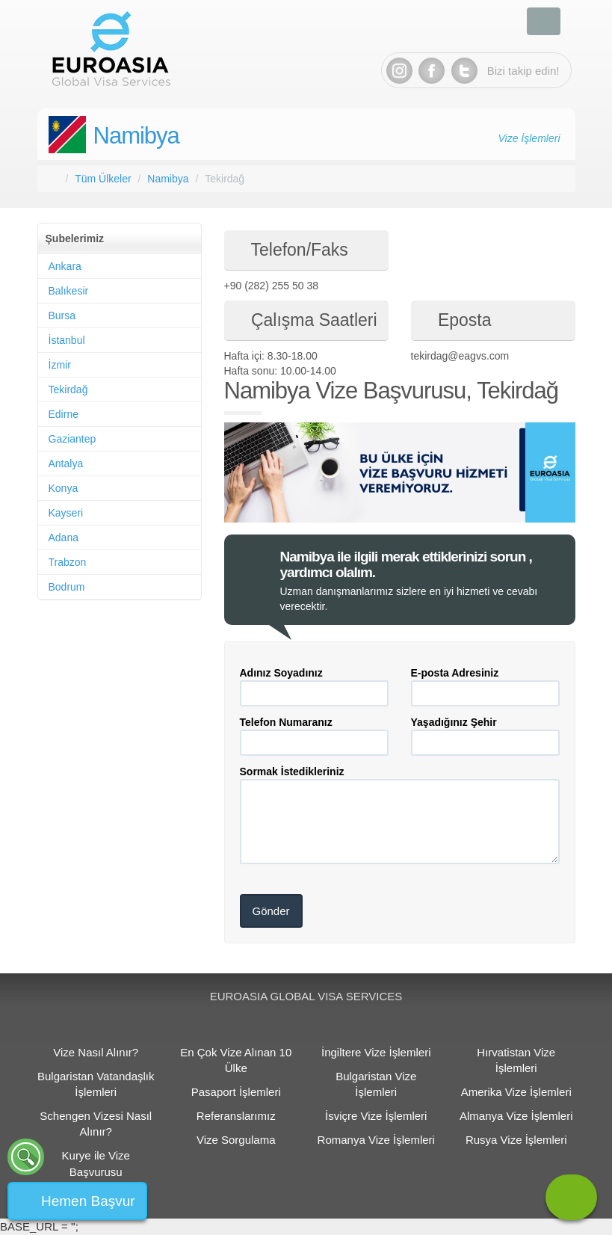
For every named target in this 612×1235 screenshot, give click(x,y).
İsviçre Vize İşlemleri (376, 1115)
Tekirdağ (68, 389)
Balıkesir (69, 291)
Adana (63, 537)
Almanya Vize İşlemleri (516, 1115)
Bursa (62, 315)
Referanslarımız (236, 1115)
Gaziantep (72, 439)
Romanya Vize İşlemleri (376, 1139)
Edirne (63, 414)
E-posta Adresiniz (455, 673)
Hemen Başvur (88, 1201)
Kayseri (66, 513)
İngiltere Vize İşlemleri (375, 1052)
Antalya (66, 463)
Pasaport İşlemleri (236, 1091)
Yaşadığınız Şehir (454, 722)
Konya (63, 488)
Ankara (65, 266)
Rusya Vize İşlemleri (516, 1139)
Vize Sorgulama (236, 1139)
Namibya (136, 136)
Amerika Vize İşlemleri (516, 1091)
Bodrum (67, 587)
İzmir (60, 365)
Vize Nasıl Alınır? (95, 1052)
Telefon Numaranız (286, 722)
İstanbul (67, 340)
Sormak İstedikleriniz (292, 771)
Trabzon (68, 562)
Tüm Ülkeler (103, 179)
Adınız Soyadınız (281, 673)
